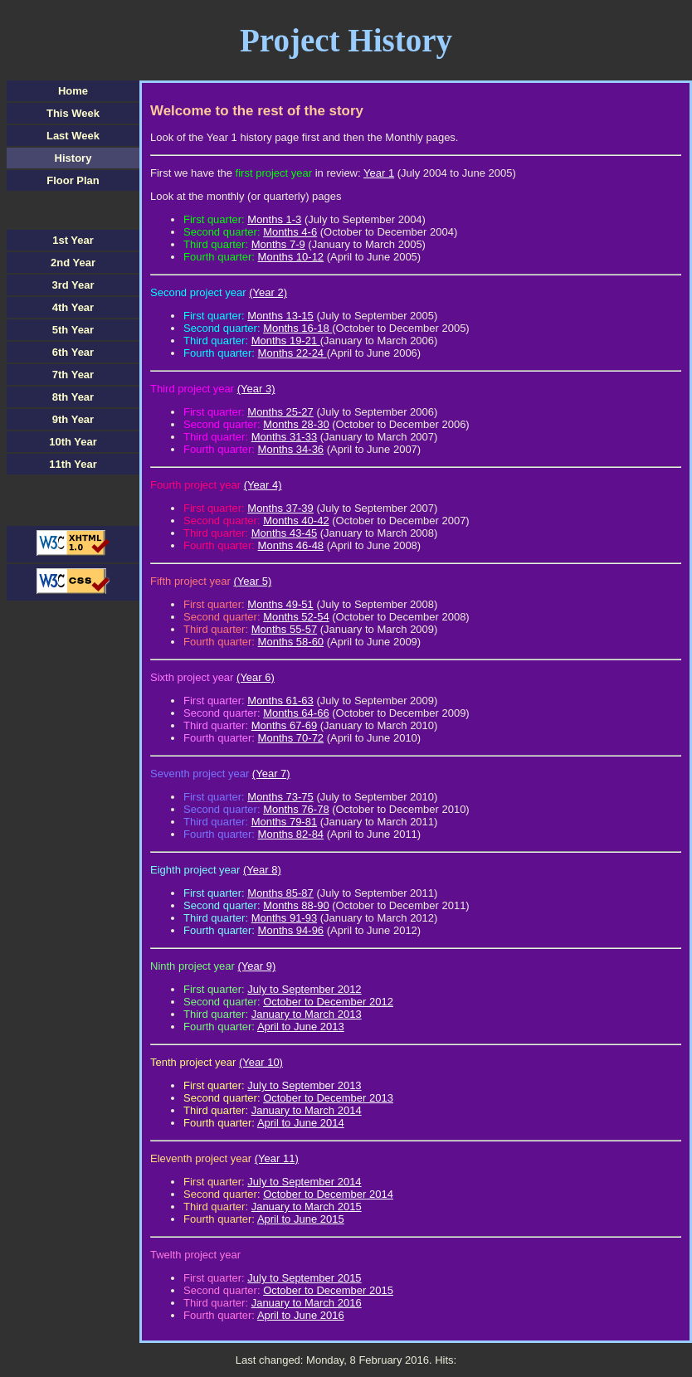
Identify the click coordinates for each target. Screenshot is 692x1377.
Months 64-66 (296, 713)
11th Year (73, 464)
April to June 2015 (300, 1219)
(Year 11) (277, 1158)
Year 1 (378, 173)
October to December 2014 (328, 1194)
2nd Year (73, 262)
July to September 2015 (304, 1278)
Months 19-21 (285, 340)
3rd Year (72, 285)
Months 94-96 (291, 930)
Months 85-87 (280, 893)
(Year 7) (271, 773)
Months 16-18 (297, 328)
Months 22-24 (292, 353)
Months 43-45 (284, 533)
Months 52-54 (296, 617)
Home (73, 91)
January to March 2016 (306, 1303)
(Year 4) (263, 485)
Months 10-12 (291, 257)
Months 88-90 (296, 905)
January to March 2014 (306, 1110)
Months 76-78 (296, 809)
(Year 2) (268, 292)
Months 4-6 (290, 232)
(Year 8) (262, 870)
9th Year (73, 419)
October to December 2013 (328, 1098)
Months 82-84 (291, 834)
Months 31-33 (284, 437)
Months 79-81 (284, 821)
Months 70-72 (291, 738)
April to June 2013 (300, 1026)
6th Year (73, 352)
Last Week (73, 135)
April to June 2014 (300, 1123)
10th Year (73, 441)
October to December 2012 (328, 1001)
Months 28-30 (296, 424)
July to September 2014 (304, 1181)
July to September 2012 (304, 989)
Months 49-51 (280, 604)
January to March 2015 (306, 1206)
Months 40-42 (296, 520)
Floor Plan (73, 180)
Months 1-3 (274, 219)
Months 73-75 (280, 797)
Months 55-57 (284, 629)
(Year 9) (257, 966)
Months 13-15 (280, 315)
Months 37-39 (280, 508)
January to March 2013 (306, 1014)
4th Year (73, 307)
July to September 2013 (304, 1085)
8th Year (73, 397)
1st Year (73, 240)
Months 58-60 (291, 641)
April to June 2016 (300, 1315)
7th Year (73, 374)
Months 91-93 (284, 918)
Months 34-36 (291, 449)
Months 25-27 (280, 412)
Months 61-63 (280, 700)
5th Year (73, 330)
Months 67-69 (284, 725)
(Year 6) (255, 677)
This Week (73, 113)
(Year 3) (256, 388)
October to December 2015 (328, 1290)
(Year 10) (261, 1062)
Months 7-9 (278, 244)
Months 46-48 (291, 545)
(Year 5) (252, 581)
